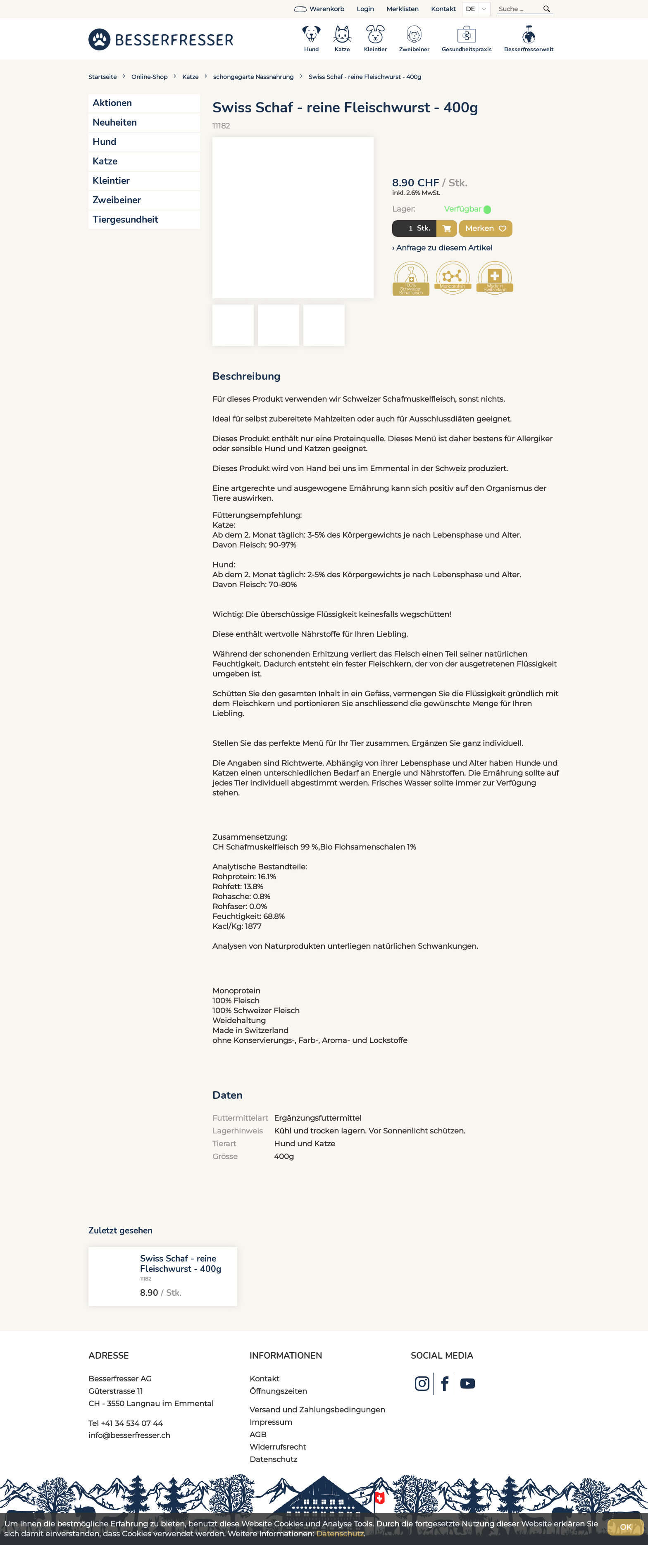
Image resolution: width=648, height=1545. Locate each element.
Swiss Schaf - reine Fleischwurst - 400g (365, 77)
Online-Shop (149, 77)
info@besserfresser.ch (129, 1435)
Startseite (102, 77)
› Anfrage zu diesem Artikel (442, 247)
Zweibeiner (117, 200)
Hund (105, 142)
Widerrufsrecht (278, 1447)
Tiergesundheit (125, 219)
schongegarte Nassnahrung (253, 77)
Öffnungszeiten (278, 1391)
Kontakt (443, 9)
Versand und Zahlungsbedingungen (317, 1409)
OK (625, 1527)
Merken (485, 228)
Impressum (271, 1422)
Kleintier (111, 180)
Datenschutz (273, 1459)
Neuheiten (115, 122)
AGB (258, 1434)
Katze (190, 77)
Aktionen (112, 103)
